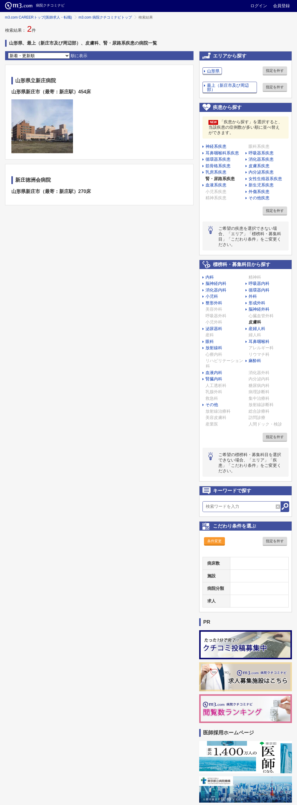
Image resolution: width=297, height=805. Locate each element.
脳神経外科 (259, 309)
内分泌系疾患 (261, 172)
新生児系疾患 (261, 185)
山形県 (213, 71)
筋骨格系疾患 (218, 165)
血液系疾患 (215, 185)
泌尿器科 (213, 328)
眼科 (209, 341)
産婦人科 (257, 328)
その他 (211, 404)
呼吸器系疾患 (261, 153)
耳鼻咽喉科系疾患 (222, 153)
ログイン (258, 5)
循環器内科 (259, 290)
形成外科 (257, 302)
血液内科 (213, 372)
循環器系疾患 (218, 159)
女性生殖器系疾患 (265, 178)
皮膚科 (255, 322)
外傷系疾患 (259, 191)
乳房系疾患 (215, 172)
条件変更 (214, 541)
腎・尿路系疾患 (220, 178)
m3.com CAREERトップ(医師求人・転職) (38, 17)
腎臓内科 (213, 378)
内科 (209, 277)
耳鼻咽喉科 (259, 341)
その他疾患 (259, 197)
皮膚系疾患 (259, 165)
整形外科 (213, 302)
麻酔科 (255, 360)
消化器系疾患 (261, 159)
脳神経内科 (215, 283)
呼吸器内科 (259, 283)
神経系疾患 (215, 146)
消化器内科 (215, 290)
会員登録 (281, 5)
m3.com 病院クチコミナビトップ (105, 17)
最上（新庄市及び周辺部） (228, 87)
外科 (253, 296)
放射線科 (213, 347)
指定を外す (275, 71)
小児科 (211, 296)
